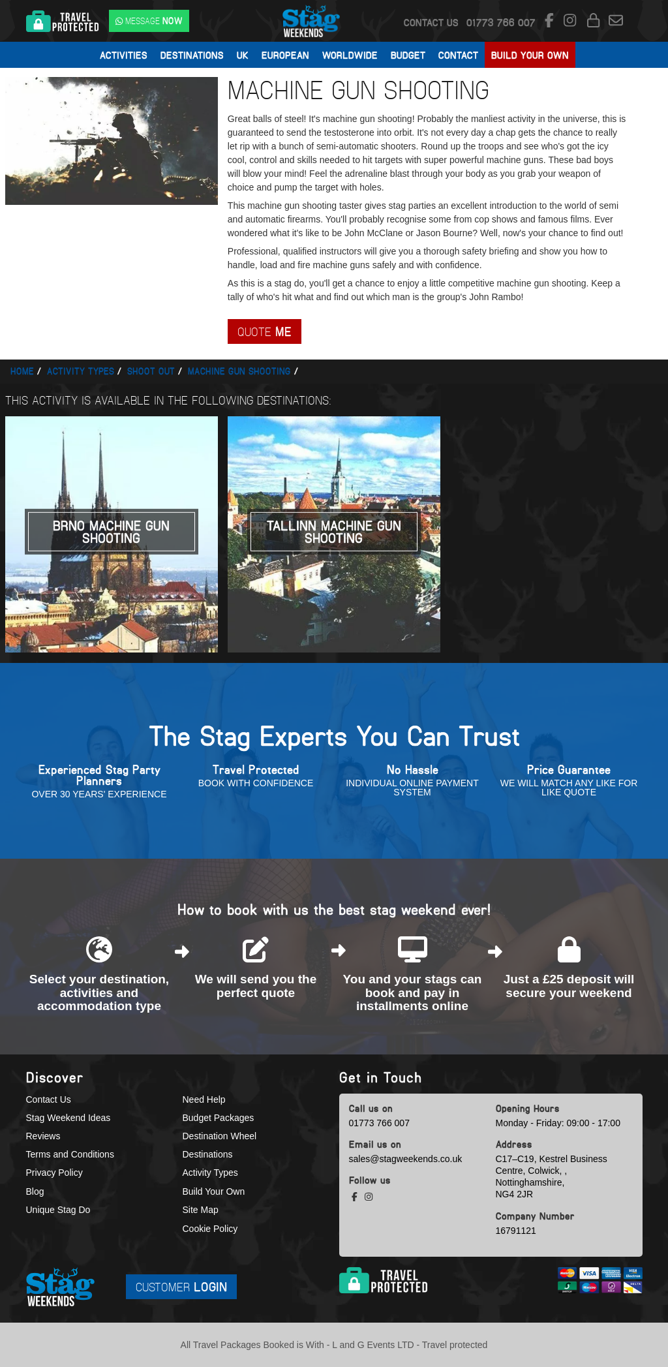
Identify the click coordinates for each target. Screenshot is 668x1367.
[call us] (501, 22)
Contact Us (431, 22)
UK (243, 55)
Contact (458, 55)
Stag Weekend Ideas (68, 1118)
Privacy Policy (54, 1172)
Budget (408, 55)
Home (22, 370)
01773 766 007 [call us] (379, 1123)
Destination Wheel (220, 1136)
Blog (35, 1191)
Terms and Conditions (70, 1154)
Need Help (204, 1099)
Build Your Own (530, 55)
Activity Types (210, 1172)
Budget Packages (218, 1118)
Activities (123, 55)
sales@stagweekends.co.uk (406, 1159)
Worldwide (350, 55)
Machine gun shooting (239, 370)
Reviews (43, 1136)
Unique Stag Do (58, 1210)
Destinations (192, 55)
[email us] (616, 21)
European (285, 55)
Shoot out (151, 370)
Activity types (80, 370)
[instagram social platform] (572, 21)
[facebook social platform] (551, 21)
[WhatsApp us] (149, 21)
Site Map (201, 1210)
